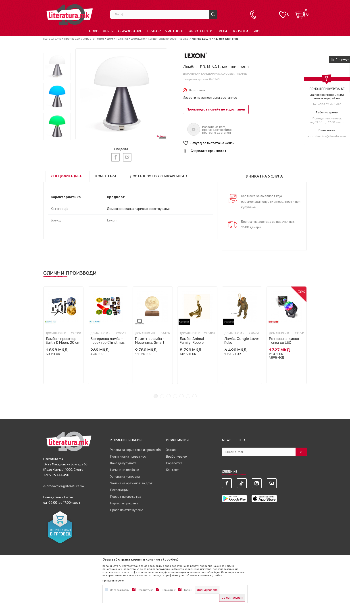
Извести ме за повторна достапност (211, 98)
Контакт (172, 469)
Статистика (145, 590)
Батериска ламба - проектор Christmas (107, 339)
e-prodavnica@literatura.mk (327, 136)
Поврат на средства (125, 495)
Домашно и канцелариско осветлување (160, 38)
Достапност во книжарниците (159, 175)
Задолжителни (119, 590)
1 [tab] (156, 395)
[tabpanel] (63, 334)
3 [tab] (169, 395)
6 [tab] (188, 395)
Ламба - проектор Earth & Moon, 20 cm (63, 339)
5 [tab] (181, 395)
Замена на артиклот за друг (131, 482)
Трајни (188, 590)
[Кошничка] (301, 12)
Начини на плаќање (124, 469)
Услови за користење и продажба (135, 448)
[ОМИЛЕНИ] (282, 12)
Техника (122, 38)
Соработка (174, 462)
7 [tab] (194, 395)
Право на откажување (127, 509)
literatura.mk (52, 38)
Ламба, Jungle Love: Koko (241, 339)
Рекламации (119, 489)
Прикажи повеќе (113, 580)
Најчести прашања (124, 502)
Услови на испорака (125, 475)
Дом (110, 38)
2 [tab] (162, 395)
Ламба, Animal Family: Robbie (192, 339)
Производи (72, 38)
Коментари (105, 175)
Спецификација (66, 175)
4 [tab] (175, 395)
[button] (245, 143)
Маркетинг (168, 590)
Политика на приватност (129, 455)
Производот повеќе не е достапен (215, 109)
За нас (171, 448)
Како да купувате (123, 462)
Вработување (176, 455)
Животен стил (93, 38)
